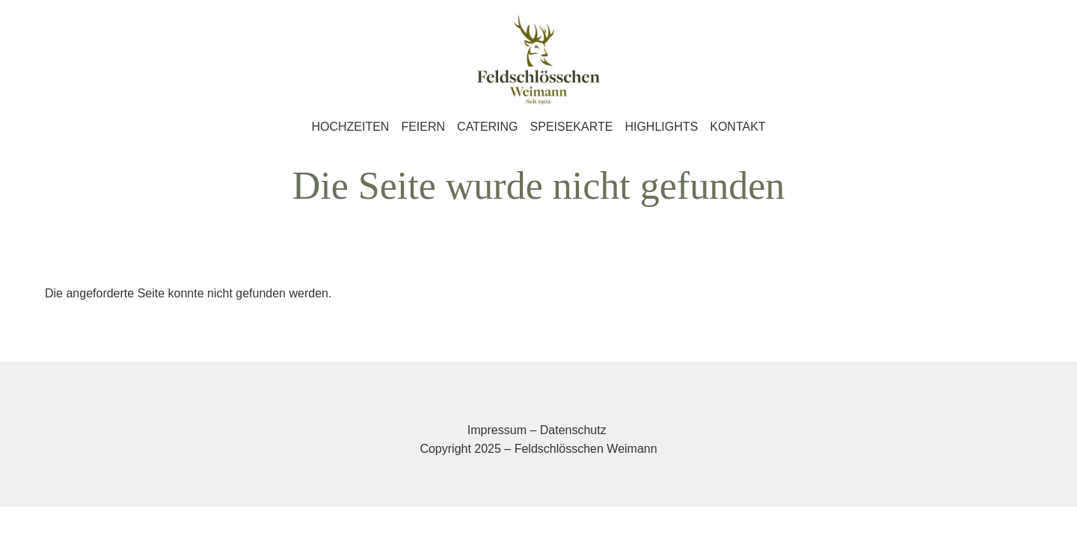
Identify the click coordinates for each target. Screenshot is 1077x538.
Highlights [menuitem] (661, 126)
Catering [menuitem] (487, 126)
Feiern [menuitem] (423, 126)
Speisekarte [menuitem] (571, 126)
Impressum (497, 430)
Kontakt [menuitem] (737, 126)
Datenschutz (573, 430)
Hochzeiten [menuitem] (350, 126)
